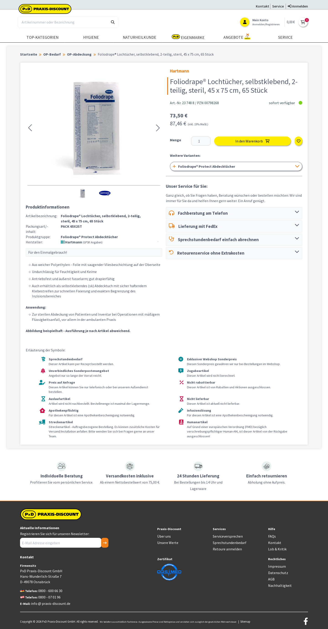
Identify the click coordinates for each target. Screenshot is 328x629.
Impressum (277, 566)
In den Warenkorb (252, 141)
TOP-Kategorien (42, 37)
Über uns (164, 536)
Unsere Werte (167, 542)
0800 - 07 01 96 (49, 597)
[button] (30, 127)
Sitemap (245, 621)
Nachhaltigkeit (280, 585)
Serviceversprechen (228, 536)
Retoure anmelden (227, 549)
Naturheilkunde (139, 37)
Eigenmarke (188, 37)
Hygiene (91, 37)
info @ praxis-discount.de (50, 603)
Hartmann (81, 242)
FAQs (272, 536)
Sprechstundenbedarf (229, 542)
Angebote (237, 36)
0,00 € (291, 22)
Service (285, 37)
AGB (271, 579)
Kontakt (274, 542)
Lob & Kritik (277, 549)
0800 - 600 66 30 (50, 590)
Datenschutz (278, 572)
